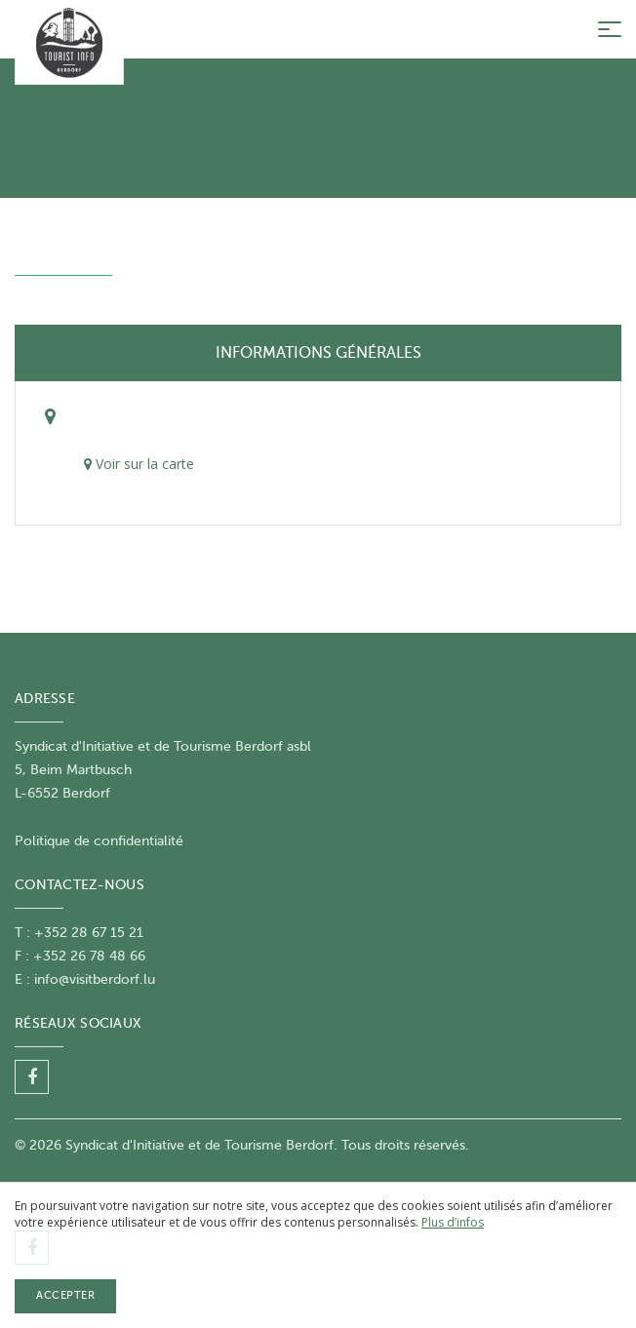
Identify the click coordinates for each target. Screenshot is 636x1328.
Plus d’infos (452, 1222)
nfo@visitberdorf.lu (96, 979)
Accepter (65, 1295)
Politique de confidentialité (99, 841)
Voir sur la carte (139, 463)
